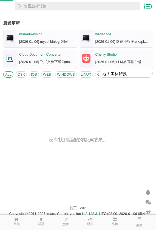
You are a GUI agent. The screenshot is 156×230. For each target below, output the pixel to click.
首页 (73, 208)
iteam (51, 214)
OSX (21, 74)
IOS (34, 74)
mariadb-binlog (30, 34)
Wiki (83, 208)
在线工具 (8, 6)
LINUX (86, 74)
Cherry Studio (106, 54)
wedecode (103, 34)
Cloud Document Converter (40, 54)
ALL (8, 74)
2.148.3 (91, 214)
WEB (47, 74)
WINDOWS (66, 74)
